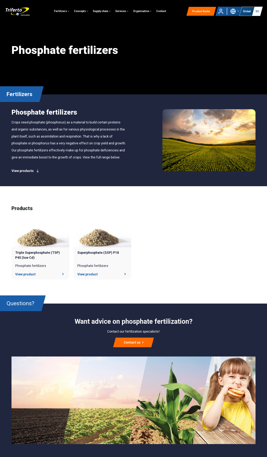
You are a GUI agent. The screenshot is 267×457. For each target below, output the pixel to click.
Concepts (82, 12)
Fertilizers (62, 12)
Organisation (143, 12)
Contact (162, 12)
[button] (234, 11)
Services (122, 12)
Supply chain (102, 12)
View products (25, 171)
